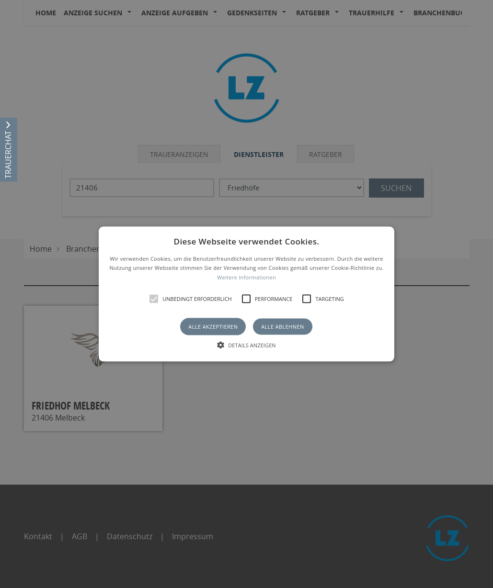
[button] (246, 294)
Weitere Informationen (246, 277)
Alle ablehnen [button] (282, 326)
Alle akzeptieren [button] (213, 326)
